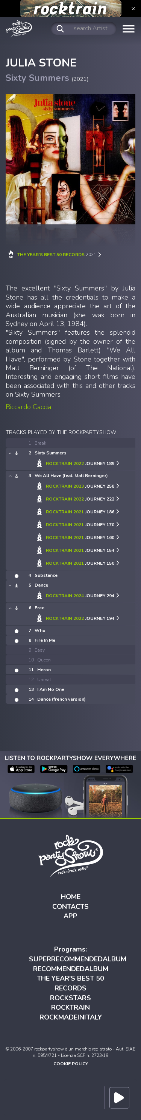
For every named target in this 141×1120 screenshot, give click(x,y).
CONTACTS (70, 906)
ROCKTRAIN (70, 1007)
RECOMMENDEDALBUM (70, 968)
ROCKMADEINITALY (70, 1017)
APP (70, 916)
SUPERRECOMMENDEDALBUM (77, 959)
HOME (70, 896)
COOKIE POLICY (70, 1064)
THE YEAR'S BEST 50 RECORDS (70, 983)
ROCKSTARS (70, 998)
